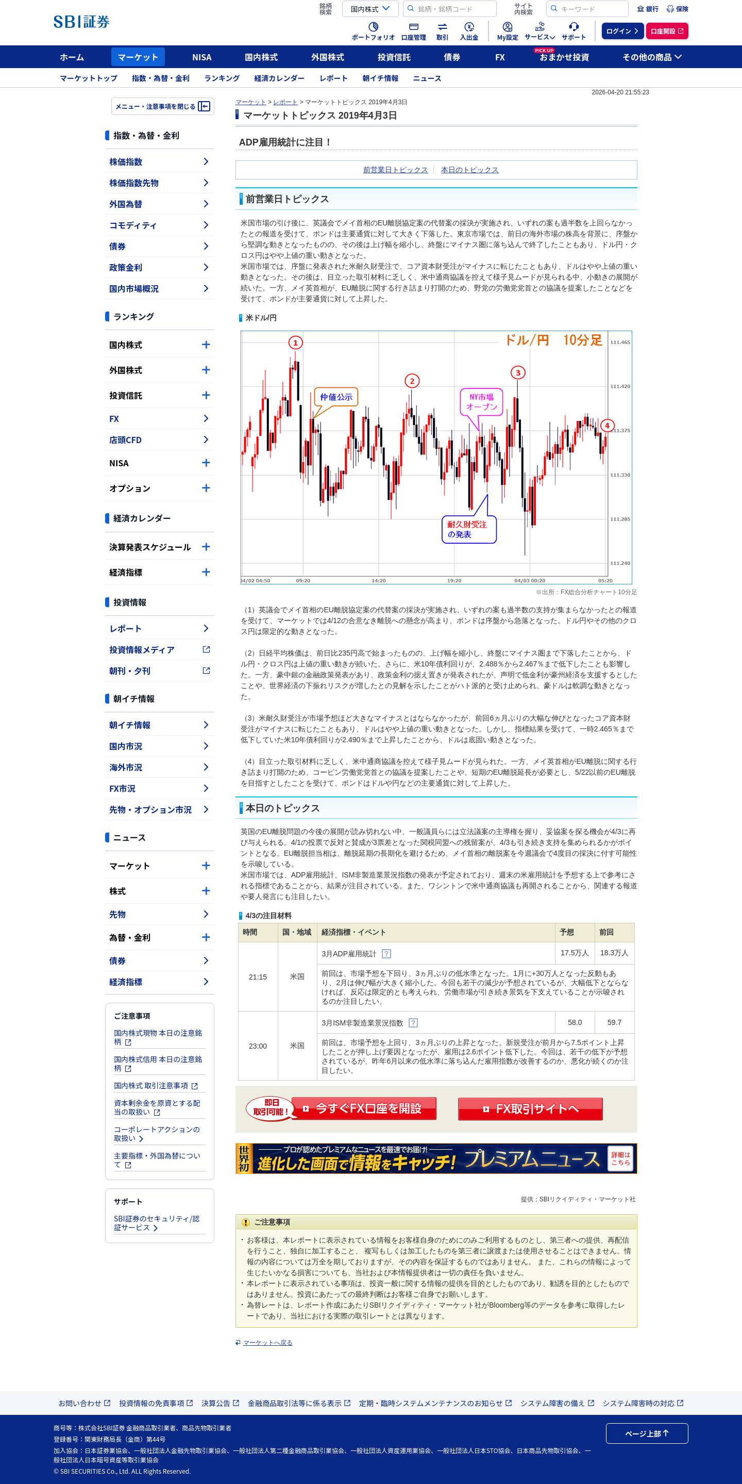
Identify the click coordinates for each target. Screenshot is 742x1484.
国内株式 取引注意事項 (156, 1085)
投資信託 (394, 57)
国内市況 (159, 746)
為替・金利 (159, 937)
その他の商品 (652, 57)
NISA (202, 57)
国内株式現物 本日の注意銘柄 (158, 1037)
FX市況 (159, 788)
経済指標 (159, 572)
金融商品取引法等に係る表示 (299, 1403)
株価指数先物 (159, 182)
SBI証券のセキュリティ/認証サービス (156, 1222)
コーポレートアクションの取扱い (157, 1133)
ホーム (72, 57)
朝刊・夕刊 (159, 670)
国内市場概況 (159, 288)
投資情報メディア (159, 649)
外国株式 (327, 57)
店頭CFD (159, 439)
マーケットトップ (88, 78)
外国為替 (159, 204)
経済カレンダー (280, 78)
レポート (333, 78)
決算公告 (220, 1403)
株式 (159, 891)
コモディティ (159, 225)
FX (500, 57)
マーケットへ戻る (268, 1342)
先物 (159, 914)
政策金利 (159, 267)
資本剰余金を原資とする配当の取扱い (157, 1107)
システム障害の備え (557, 1403)
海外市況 (159, 767)
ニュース (427, 78)
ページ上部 (647, 1433)
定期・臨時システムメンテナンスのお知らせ (435, 1403)
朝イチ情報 (381, 78)
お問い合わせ (84, 1403)
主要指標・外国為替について (157, 1159)
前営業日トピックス (395, 170)
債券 (452, 57)
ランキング (222, 78)
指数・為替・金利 (161, 78)
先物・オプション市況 (159, 809)
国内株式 (261, 57)
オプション (159, 488)
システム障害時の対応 (643, 1403)
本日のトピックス (470, 170)
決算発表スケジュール (159, 547)
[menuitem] (648, 8)
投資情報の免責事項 (156, 1403)
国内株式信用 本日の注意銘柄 (158, 1063)
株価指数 (159, 161)
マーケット (138, 57)
